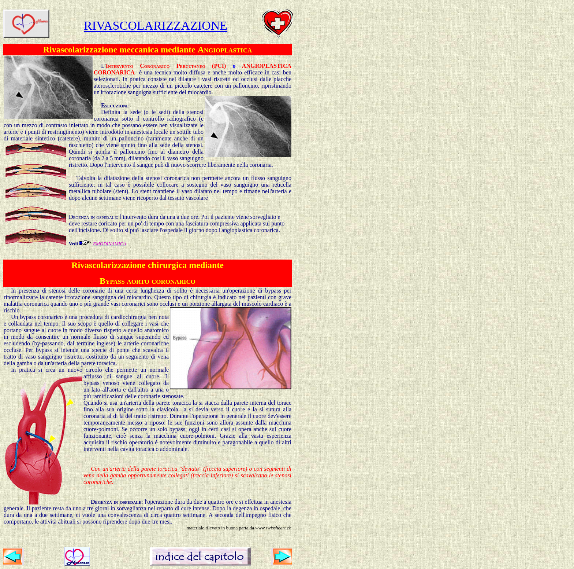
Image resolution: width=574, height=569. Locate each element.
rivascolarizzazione (155, 23)
